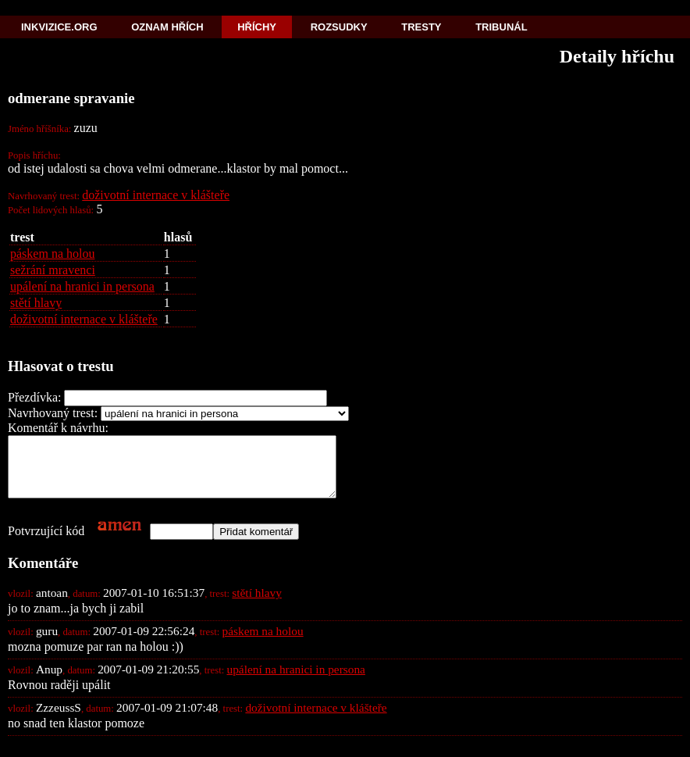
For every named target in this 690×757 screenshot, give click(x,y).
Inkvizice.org (59, 27)
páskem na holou (52, 253)
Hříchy (256, 27)
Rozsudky (339, 27)
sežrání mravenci (52, 270)
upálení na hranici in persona (82, 286)
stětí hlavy (36, 302)
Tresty (421, 27)
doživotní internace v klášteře (155, 195)
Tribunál (501, 27)
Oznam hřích (167, 27)
